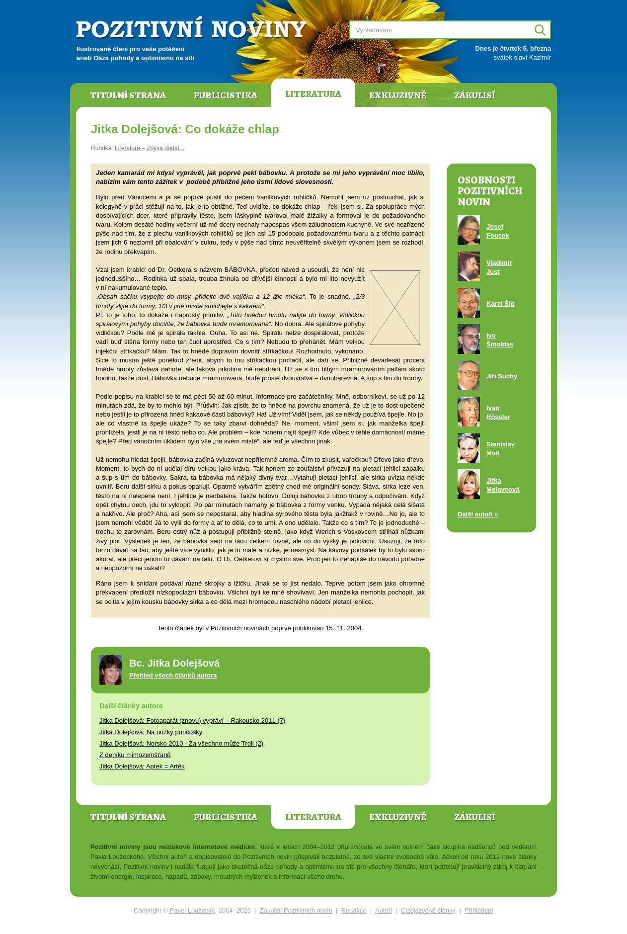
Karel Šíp (500, 303)
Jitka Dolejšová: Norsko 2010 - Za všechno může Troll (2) (181, 743)
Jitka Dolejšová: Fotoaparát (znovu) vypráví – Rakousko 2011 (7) (192, 720)
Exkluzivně (397, 95)
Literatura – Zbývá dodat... (149, 148)
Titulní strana (128, 95)
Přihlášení (479, 910)
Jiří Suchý (501, 376)
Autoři (383, 910)
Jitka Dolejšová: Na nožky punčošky (150, 732)
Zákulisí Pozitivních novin (296, 910)
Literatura (313, 93)
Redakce (354, 910)
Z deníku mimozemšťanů (135, 755)
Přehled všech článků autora (173, 675)
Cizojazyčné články (428, 910)
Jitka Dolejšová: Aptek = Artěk (142, 766)
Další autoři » (478, 514)
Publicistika (225, 95)
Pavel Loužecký (192, 910)
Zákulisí (474, 95)
